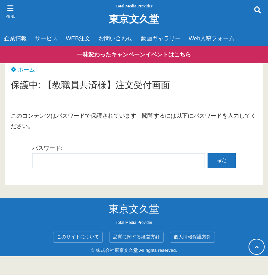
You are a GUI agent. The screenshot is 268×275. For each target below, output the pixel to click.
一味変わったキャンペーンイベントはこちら (134, 54)
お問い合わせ (115, 38)
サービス (46, 38)
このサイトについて (78, 236)
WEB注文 (78, 38)
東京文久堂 (134, 19)
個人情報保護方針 (192, 236)
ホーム (23, 70)
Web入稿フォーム (212, 38)
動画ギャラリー (161, 38)
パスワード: (118, 156)
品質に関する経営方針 (136, 236)
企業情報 (15, 38)
